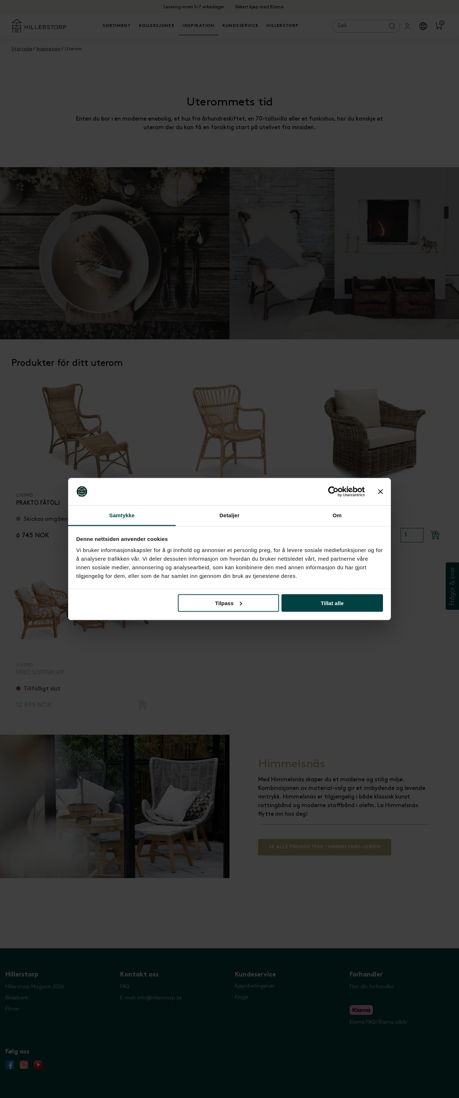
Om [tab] (336, 515)
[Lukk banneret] (380, 491)
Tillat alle (332, 603)
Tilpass (228, 603)
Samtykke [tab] (122, 515)
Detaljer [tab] (229, 515)
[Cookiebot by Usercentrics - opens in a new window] (333, 491)
